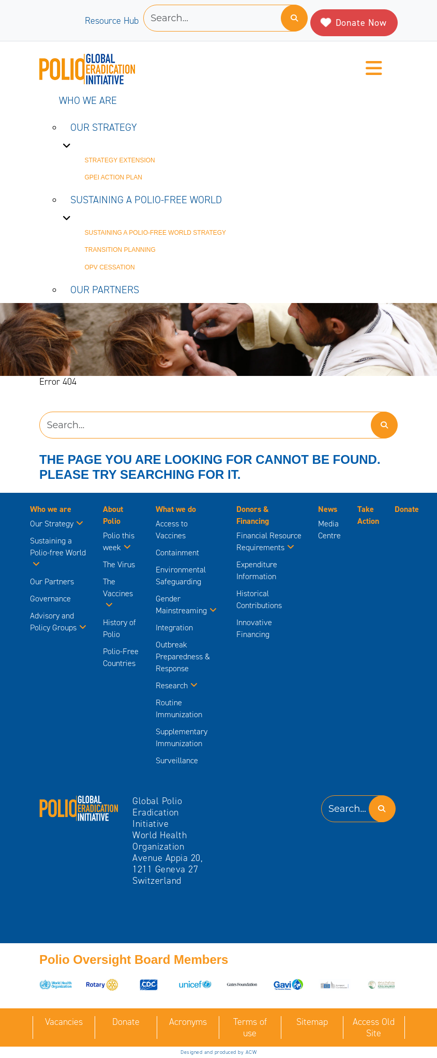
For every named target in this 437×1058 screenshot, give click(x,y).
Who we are (88, 100)
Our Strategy (103, 127)
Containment (177, 552)
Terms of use (250, 1027)
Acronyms (188, 1022)
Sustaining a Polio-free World (146, 199)
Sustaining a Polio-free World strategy (156, 232)
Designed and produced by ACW (218, 1052)
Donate (407, 509)
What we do (176, 509)
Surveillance (177, 760)
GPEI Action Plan (113, 177)
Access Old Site (374, 1027)
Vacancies (64, 1022)
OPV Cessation (110, 267)
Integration (174, 627)
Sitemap (312, 1022)
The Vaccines (118, 593)
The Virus (119, 564)
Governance (50, 598)
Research (177, 685)
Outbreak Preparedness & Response (183, 656)
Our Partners (104, 289)
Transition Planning (120, 249)
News (327, 509)
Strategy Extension (120, 160)
